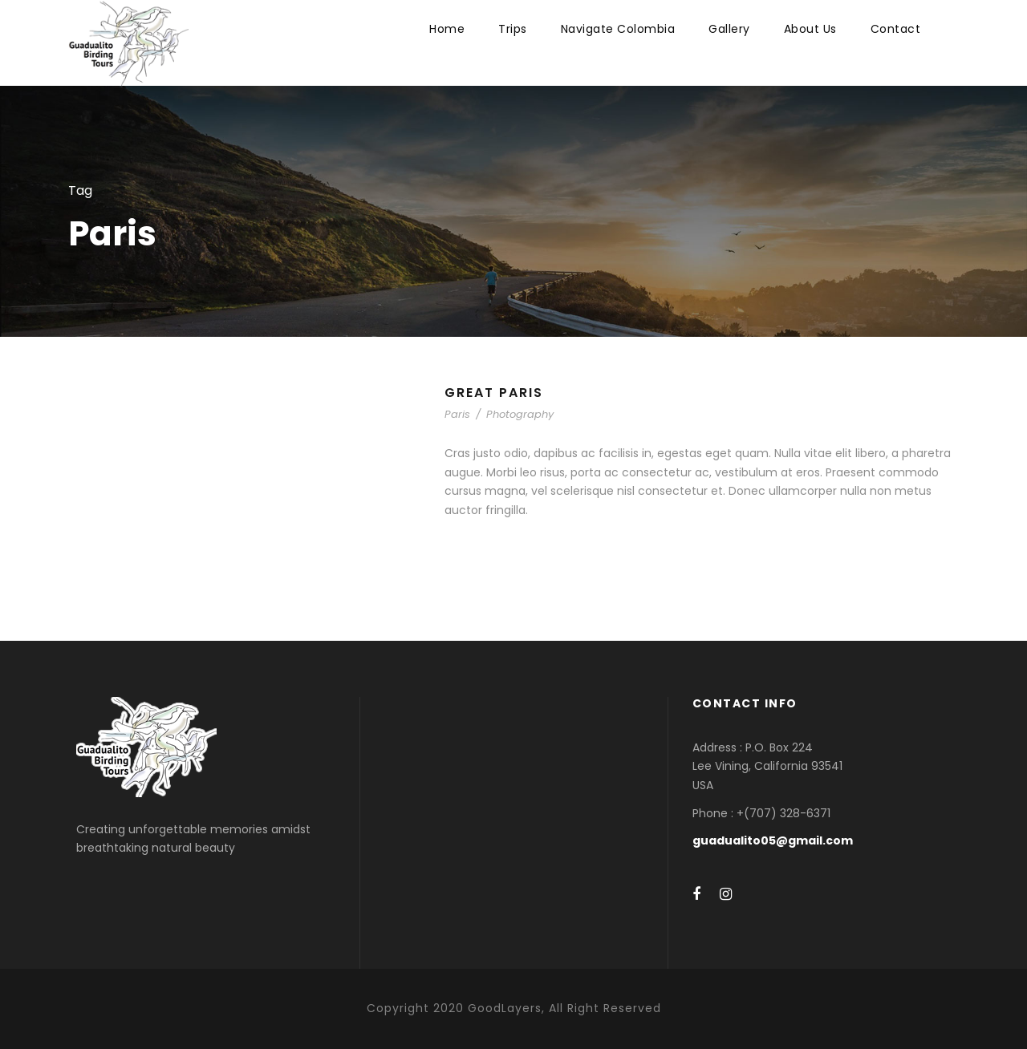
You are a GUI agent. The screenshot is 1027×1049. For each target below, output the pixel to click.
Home (447, 29)
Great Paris (493, 392)
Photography (520, 414)
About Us (810, 29)
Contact (896, 29)
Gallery (729, 29)
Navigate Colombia (618, 29)
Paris (457, 414)
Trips (512, 29)
